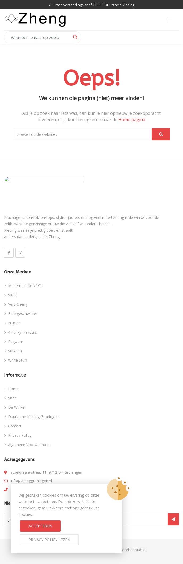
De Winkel (16, 407)
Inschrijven (173, 519)
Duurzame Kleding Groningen (33, 416)
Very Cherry (18, 304)
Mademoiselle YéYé (25, 285)
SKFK (12, 294)
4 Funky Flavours (22, 332)
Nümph (14, 322)
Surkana (15, 350)
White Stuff (17, 360)
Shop (12, 397)
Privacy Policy (19, 435)
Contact (15, 425)
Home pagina (131, 119)
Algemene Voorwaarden (28, 444)
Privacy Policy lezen (49, 539)
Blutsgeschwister (22, 313)
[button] (169, 19)
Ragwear (15, 341)
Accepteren (40, 525)
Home (13, 388)
